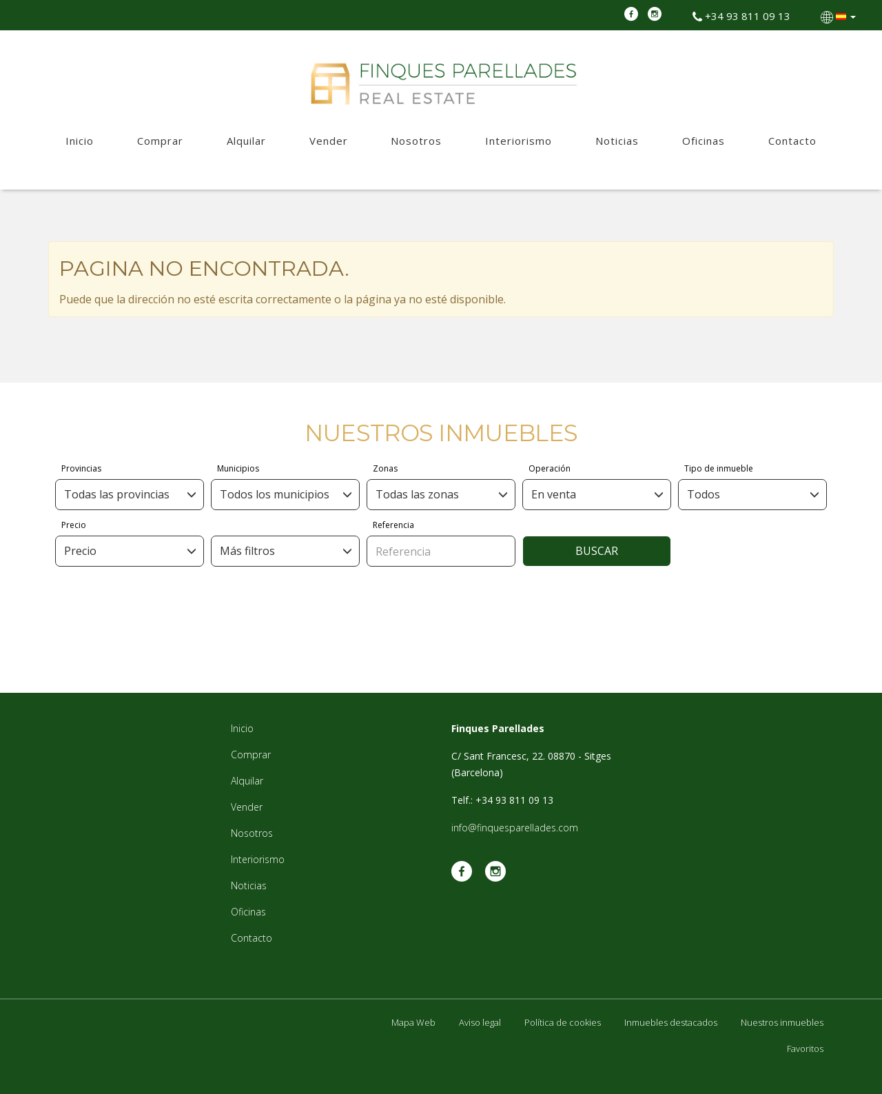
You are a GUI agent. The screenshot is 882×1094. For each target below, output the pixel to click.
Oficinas (703, 141)
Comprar (160, 141)
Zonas (385, 468)
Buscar (596, 550)
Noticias (617, 141)
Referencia (393, 525)
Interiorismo (518, 141)
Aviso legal (480, 1022)
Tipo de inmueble (718, 468)
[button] (840, 16)
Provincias (81, 468)
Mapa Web (413, 1022)
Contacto (792, 141)
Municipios (238, 468)
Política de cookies (562, 1022)
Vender (328, 141)
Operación (550, 468)
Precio (73, 525)
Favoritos (805, 1048)
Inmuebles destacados (670, 1022)
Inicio (79, 141)
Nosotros (416, 141)
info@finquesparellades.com (514, 827)
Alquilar (246, 141)
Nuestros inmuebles (782, 1022)
